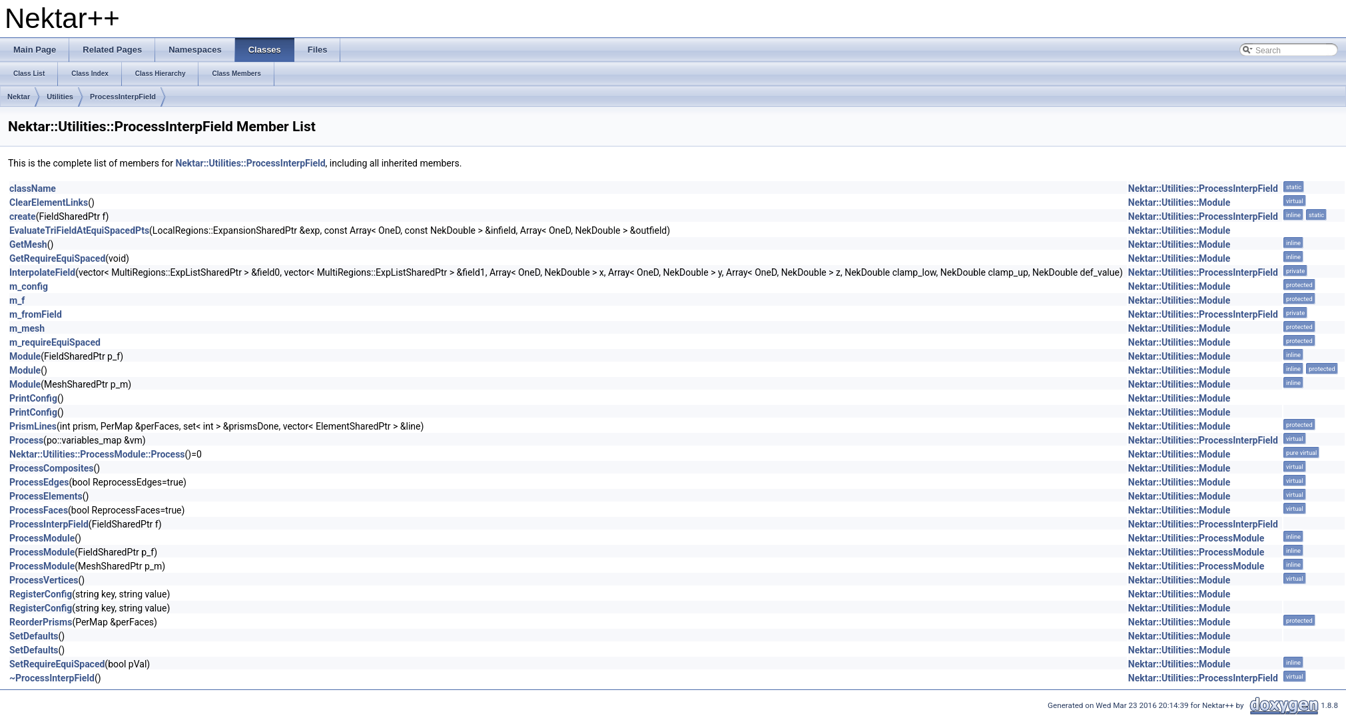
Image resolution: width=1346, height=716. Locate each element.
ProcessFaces (38, 510)
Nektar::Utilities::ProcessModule (1196, 538)
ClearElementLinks (48, 202)
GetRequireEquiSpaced (57, 258)
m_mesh (27, 328)
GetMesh (28, 244)
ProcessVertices (43, 580)
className (32, 188)
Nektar (18, 97)
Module (25, 356)
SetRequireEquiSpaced (57, 664)
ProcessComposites (51, 468)
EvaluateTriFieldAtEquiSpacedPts (79, 230)
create (22, 216)
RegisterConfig (40, 594)
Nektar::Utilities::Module (1179, 202)
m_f (17, 300)
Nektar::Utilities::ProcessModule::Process (97, 454)
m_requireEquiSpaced (55, 342)
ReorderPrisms (40, 622)
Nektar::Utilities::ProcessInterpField (250, 163)
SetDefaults (34, 636)
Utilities (60, 97)
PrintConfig (33, 398)
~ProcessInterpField (52, 678)
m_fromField (35, 314)
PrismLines (33, 426)
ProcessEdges (39, 482)
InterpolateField (42, 272)
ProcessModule (42, 538)
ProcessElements (46, 496)
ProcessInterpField (123, 97)
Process (26, 440)
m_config (28, 286)
